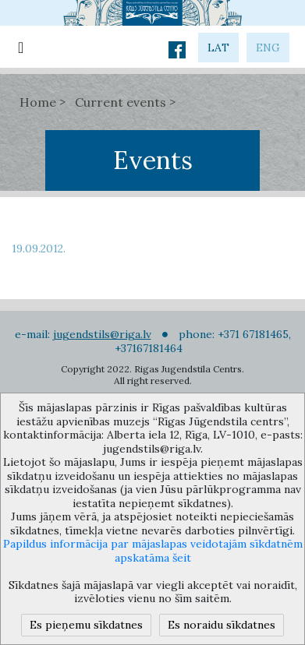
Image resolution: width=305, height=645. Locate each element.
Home (38, 102)
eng (268, 48)
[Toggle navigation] (21, 46)
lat (218, 48)
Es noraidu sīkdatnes (221, 625)
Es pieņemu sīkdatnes (86, 625)
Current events (120, 102)
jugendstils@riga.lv (102, 334)
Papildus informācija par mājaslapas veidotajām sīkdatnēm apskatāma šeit (153, 551)
